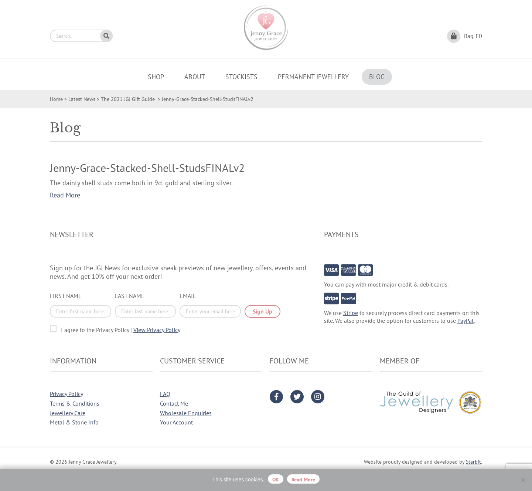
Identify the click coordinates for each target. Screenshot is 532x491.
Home (56, 99)
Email (188, 295)
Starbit (473, 461)
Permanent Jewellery (313, 76)
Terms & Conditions (74, 403)
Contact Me (174, 403)
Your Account (176, 422)
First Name (66, 295)
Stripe (350, 312)
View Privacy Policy (156, 329)
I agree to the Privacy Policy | (120, 329)
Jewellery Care (67, 413)
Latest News (81, 99)
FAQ (165, 393)
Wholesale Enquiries (186, 413)
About (194, 76)
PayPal (465, 320)
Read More (65, 195)
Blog (377, 76)
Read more (303, 479)
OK (275, 479)
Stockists (241, 76)
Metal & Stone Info (74, 422)
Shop (156, 76)
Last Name (129, 295)
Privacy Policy (66, 393)
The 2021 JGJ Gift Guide (128, 99)
